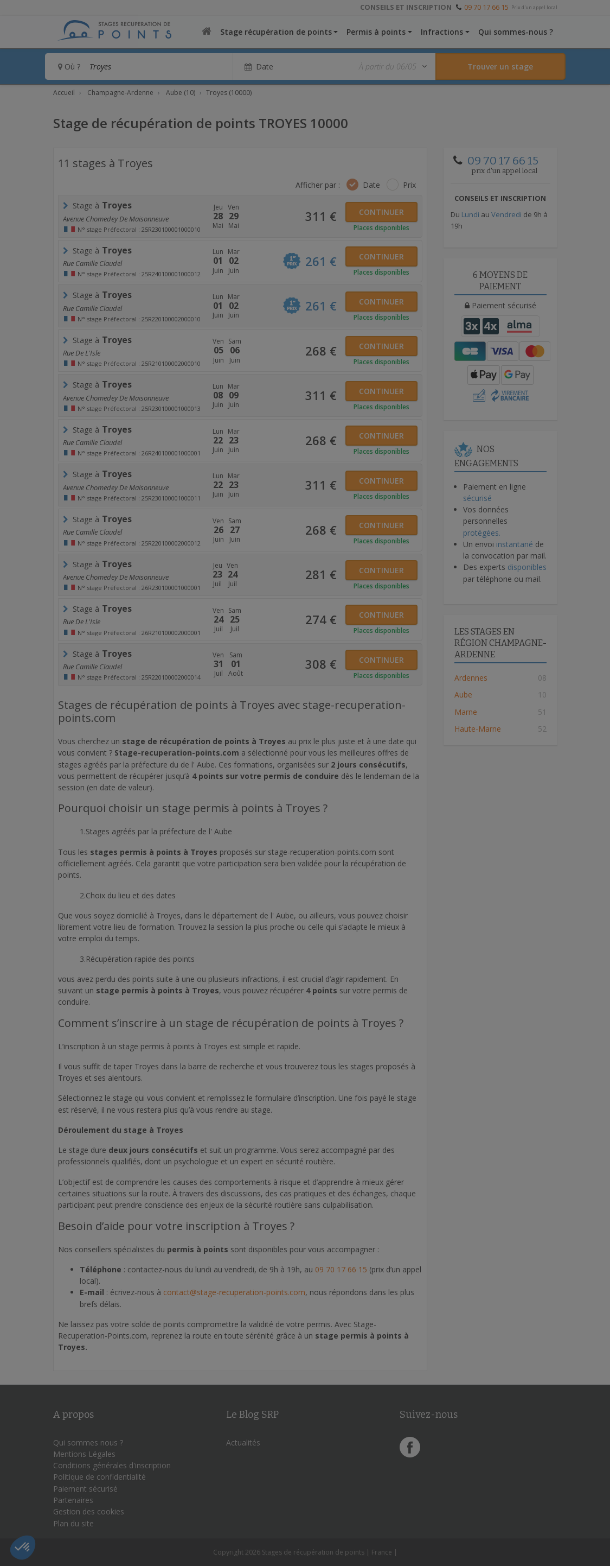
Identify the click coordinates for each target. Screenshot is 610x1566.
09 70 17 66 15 (486, 7)
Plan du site (73, 1523)
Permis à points (376, 32)
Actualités (243, 1442)
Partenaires (73, 1500)
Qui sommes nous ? (88, 1442)
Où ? (69, 66)
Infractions (442, 32)
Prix (409, 185)
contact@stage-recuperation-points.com (234, 1292)
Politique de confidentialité (99, 1477)
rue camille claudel (92, 308)
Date (371, 185)
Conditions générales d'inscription (112, 1465)
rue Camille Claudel (92, 263)
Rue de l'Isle (81, 353)
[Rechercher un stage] (500, 66)
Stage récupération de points (276, 32)
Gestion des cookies (88, 1511)
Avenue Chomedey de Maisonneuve (116, 219)
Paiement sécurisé (85, 1488)
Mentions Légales (84, 1454)
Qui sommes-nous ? (515, 32)
